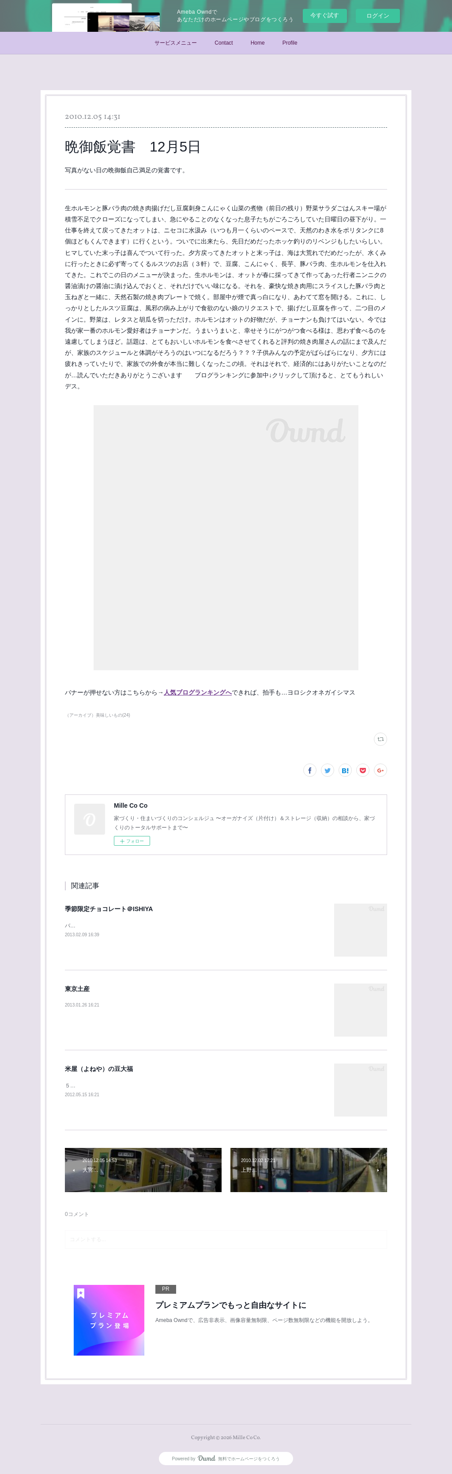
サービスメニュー (175, 43)
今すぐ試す (324, 15)
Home (258, 43)
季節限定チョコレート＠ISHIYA (109, 908)
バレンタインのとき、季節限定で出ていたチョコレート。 (134, 926)
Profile (290, 43)
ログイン (377, 15)
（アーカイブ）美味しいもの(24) (97, 715)
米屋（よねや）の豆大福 (99, 1068)
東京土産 (77, 988)
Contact (224, 43)
